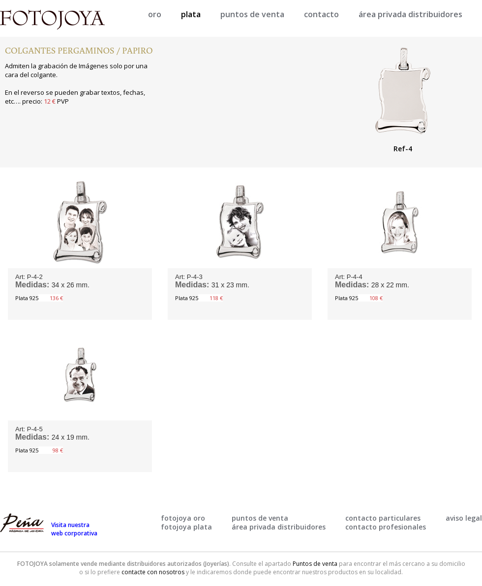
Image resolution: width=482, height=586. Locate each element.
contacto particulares (383, 518)
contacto (321, 14)
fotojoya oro (183, 518)
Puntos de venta (315, 563)
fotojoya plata (186, 526)
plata (191, 14)
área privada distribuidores (410, 14)
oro (154, 14)
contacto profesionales (385, 526)
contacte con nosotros (152, 572)
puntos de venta (252, 14)
